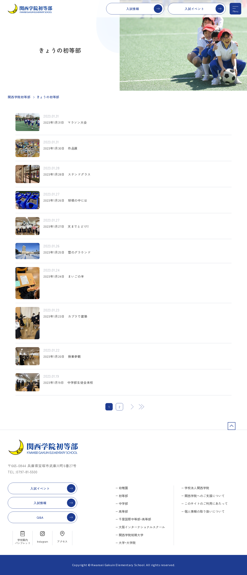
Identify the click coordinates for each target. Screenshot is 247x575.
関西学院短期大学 (131, 535)
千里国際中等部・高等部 (135, 519)
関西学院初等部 (19, 97)
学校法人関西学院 (196, 487)
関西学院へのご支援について (204, 495)
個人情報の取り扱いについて (204, 511)
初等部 (123, 495)
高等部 (123, 511)
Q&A (40, 517)
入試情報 (132, 8)
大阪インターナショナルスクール (142, 527)
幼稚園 (123, 487)
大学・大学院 (127, 542)
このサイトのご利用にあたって (206, 503)
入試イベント (194, 8)
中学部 (123, 503)
